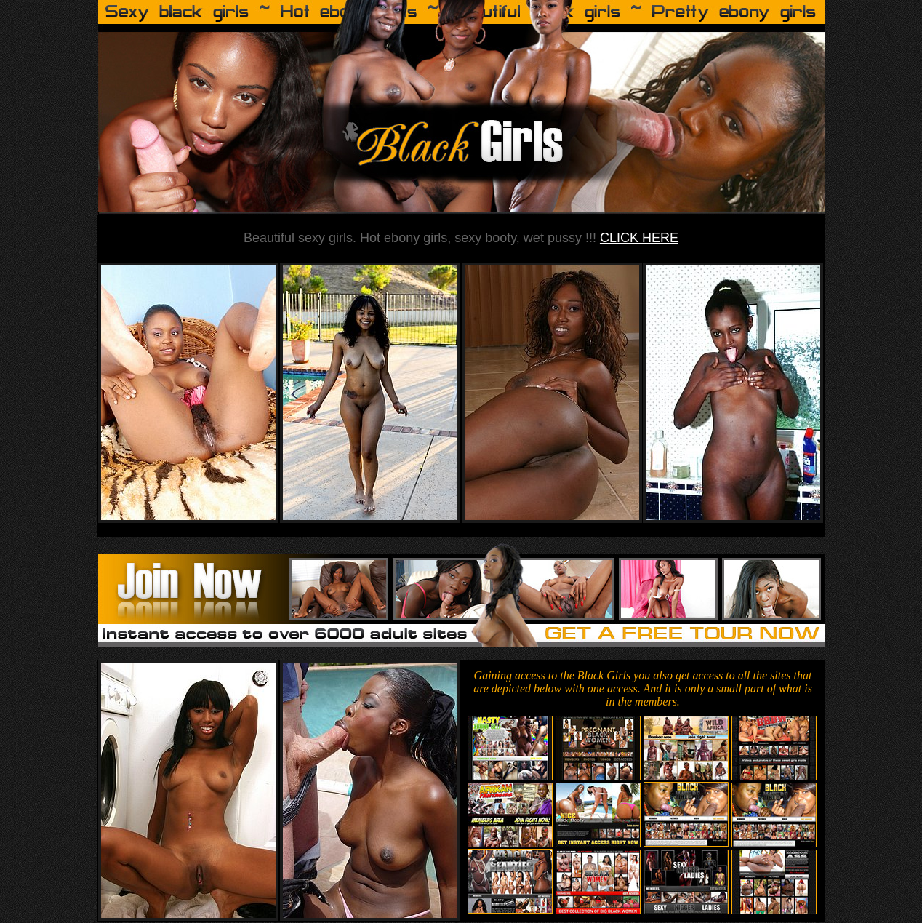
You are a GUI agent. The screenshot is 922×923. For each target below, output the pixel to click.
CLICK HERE (639, 238)
